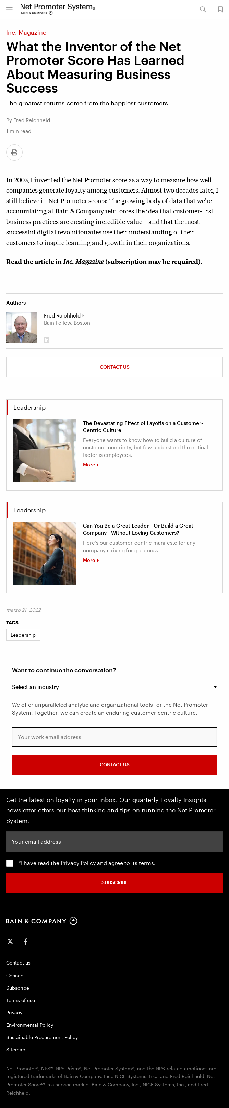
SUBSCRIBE (114, 882)
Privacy (14, 1012)
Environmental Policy (29, 1025)
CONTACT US (115, 764)
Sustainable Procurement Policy (42, 1037)
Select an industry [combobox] (35, 686)
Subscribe (17, 988)
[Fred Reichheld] (21, 327)
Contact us (115, 367)
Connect (15, 975)
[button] (9, 9)
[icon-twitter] (10, 941)
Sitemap (15, 1049)
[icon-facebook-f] (25, 941)
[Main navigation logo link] (58, 9)
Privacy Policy (78, 862)
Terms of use (20, 1000)
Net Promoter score (99, 179)
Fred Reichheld (62, 315)
